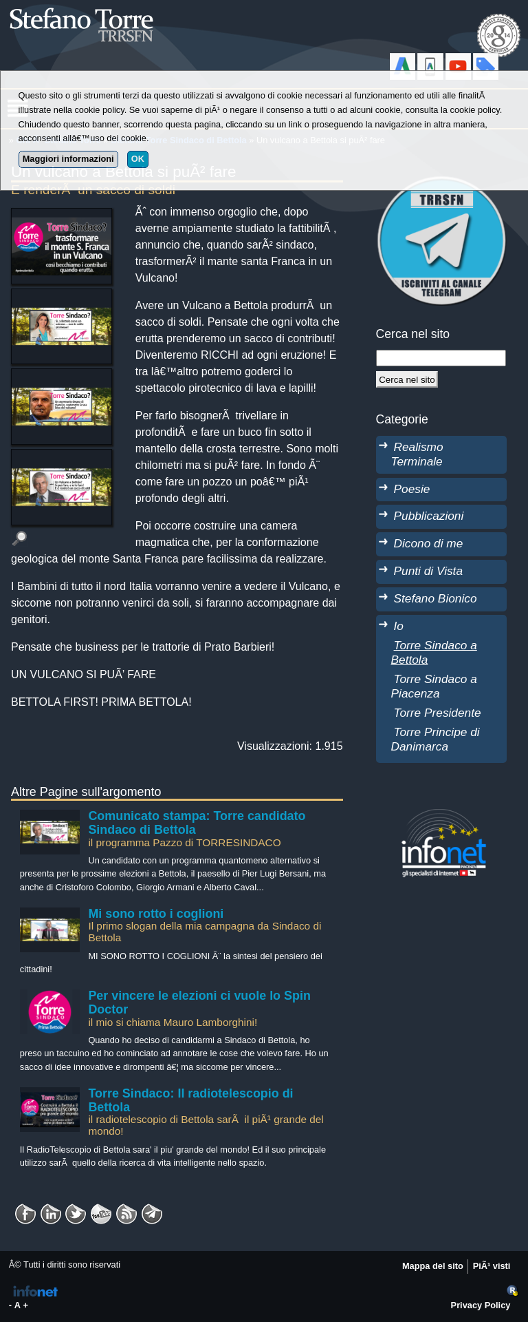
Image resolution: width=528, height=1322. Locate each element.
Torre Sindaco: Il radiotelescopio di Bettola (190, 1100)
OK (137, 159)
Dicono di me (428, 543)
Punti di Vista (428, 571)
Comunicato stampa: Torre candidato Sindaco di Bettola (196, 823)
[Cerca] (407, 379)
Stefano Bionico (435, 598)
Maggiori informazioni (68, 159)
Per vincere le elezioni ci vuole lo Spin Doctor (199, 1002)
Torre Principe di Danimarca (435, 739)
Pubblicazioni (429, 516)
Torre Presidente (437, 713)
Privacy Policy (481, 1305)
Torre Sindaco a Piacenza (434, 686)
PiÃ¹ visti (492, 1266)
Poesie (412, 489)
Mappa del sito (432, 1266)
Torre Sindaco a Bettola (434, 652)
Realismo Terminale (417, 454)
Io (399, 626)
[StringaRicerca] (441, 358)
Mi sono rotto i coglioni (155, 914)
